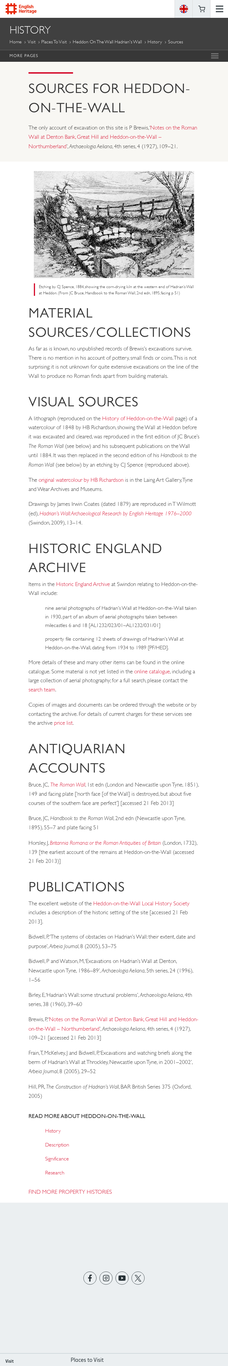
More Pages (24, 55)
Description (57, 1145)
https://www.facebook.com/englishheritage (90, 1278)
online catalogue (152, 671)
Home (16, 42)
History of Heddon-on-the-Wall (138, 418)
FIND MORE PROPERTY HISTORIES (70, 1192)
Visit (32, 42)
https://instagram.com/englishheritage (106, 1278)
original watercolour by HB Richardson (81, 480)
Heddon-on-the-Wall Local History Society (141, 903)
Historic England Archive (83, 584)
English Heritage (21, 8)
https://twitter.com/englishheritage (138, 1278)
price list (63, 723)
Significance (57, 1159)
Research (54, 1173)
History (155, 42)
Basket (201, 9)
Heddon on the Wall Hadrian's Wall (107, 42)
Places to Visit (54, 42)
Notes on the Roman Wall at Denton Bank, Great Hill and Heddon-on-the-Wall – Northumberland (112, 136)
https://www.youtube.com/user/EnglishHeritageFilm (122, 1278)
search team (41, 689)
